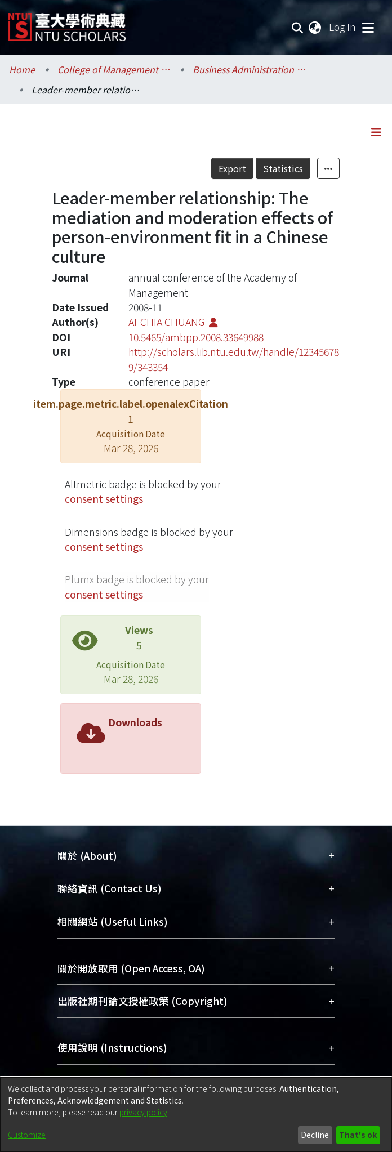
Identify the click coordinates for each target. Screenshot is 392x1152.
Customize (27, 1134)
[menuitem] (315, 27)
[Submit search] (298, 27)
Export (232, 168)
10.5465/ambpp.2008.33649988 (196, 337)
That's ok (358, 1134)
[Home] (67, 23)
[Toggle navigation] (368, 27)
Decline (315, 1134)
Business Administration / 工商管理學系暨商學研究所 (249, 69)
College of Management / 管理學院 (113, 69)
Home (22, 69)
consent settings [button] (104, 499)
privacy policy (143, 1112)
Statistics (283, 168)
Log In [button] (343, 27)
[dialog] (196, 1114)
